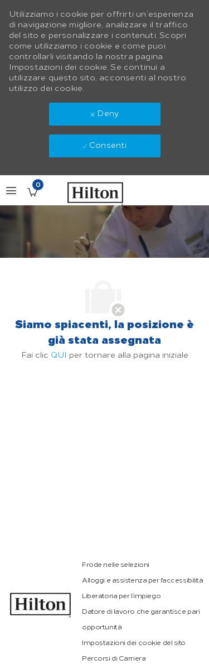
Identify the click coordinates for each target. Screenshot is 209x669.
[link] (40, 605)
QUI (59, 355)
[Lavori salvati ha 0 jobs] (32, 192)
